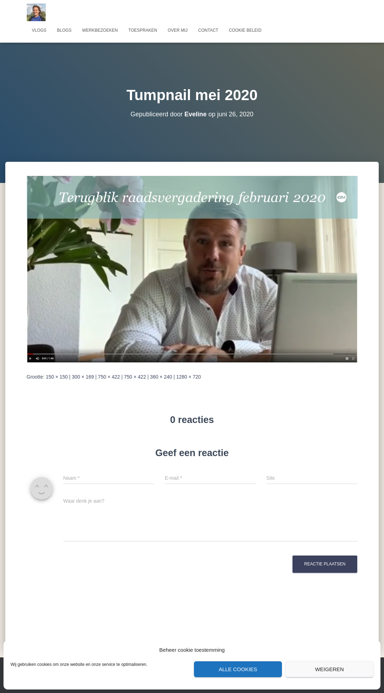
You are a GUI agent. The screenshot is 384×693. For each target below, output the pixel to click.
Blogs (64, 30)
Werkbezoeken (100, 30)
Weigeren (329, 669)
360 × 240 (161, 377)
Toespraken (142, 30)
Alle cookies (238, 669)
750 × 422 (109, 377)
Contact (208, 30)
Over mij (178, 30)
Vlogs (39, 30)
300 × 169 (83, 377)
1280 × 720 (188, 377)
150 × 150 (57, 377)
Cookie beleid (245, 30)
